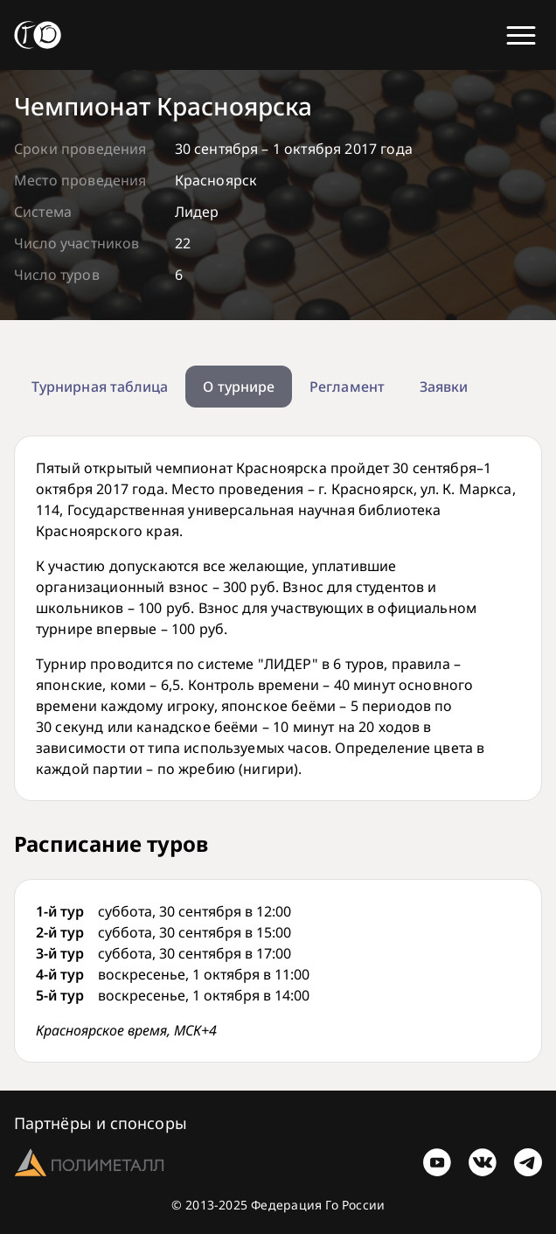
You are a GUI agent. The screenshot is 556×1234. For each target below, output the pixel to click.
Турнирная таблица (99, 386)
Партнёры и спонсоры (100, 1122)
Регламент (347, 386)
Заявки (444, 386)
